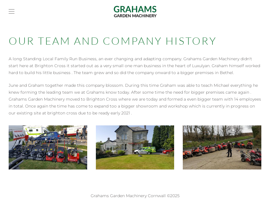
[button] (11, 11)
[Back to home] (135, 11)
